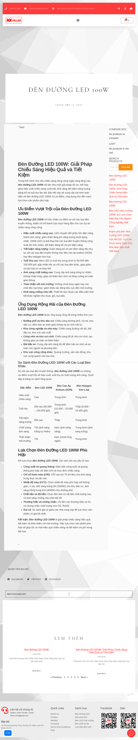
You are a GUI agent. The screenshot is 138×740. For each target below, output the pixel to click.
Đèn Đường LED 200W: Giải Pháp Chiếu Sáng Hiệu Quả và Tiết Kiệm (101, 651)
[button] (119, 8)
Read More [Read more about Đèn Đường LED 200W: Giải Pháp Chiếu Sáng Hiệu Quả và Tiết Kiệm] (101, 673)
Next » (84, 677)
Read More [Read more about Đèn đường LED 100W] (36, 671)
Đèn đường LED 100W (36, 649)
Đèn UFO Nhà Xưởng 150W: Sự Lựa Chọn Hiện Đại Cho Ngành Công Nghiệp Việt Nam (121, 218)
